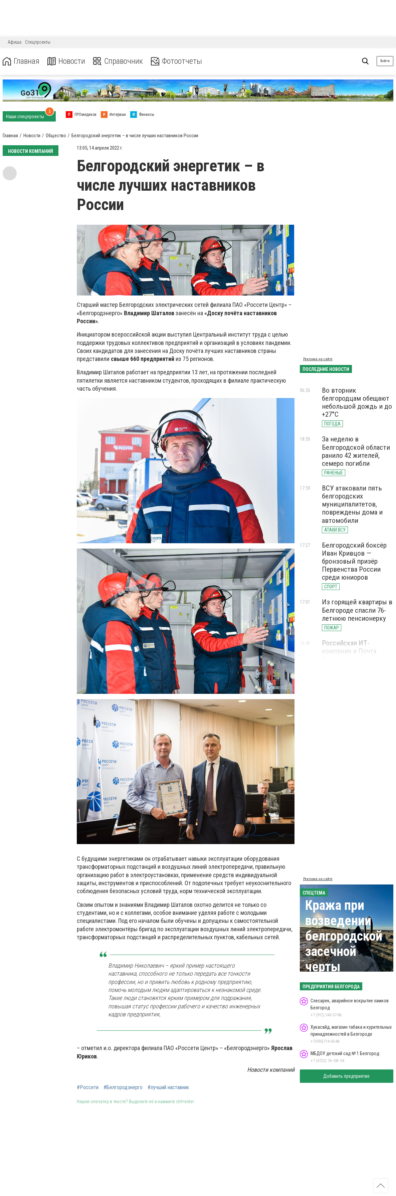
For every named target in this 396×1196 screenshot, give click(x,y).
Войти (385, 61)
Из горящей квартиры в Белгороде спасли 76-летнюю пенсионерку (357, 610)
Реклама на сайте (318, 359)
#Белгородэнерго (123, 1087)
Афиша (14, 42)
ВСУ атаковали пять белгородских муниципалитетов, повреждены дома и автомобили (352, 504)
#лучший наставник (168, 1087)
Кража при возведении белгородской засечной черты (343, 936)
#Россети (87, 1087)
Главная (21, 61)
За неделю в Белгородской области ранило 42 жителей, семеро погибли (356, 451)
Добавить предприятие (346, 1076)
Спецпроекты (37, 42)
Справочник (118, 61)
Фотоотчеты (176, 61)
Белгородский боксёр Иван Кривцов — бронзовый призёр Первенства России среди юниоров (354, 561)
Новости (66, 61)
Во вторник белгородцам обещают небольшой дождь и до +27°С (357, 402)
